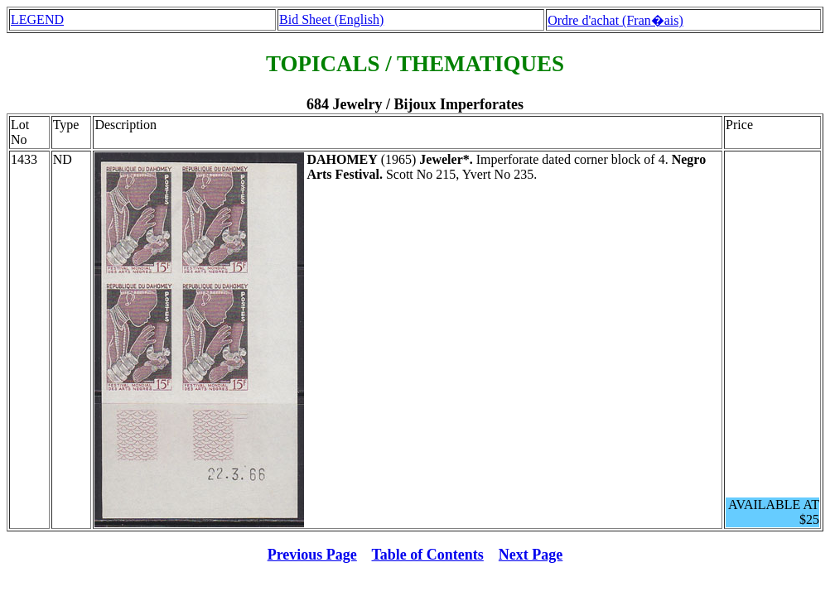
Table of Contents (428, 554)
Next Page (530, 554)
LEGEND (37, 19)
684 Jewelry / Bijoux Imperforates (415, 104)
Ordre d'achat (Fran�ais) (615, 20)
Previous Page (312, 554)
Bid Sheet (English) (331, 19)
